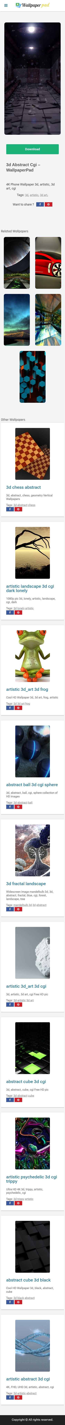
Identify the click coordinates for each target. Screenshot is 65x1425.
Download (32, 149)
